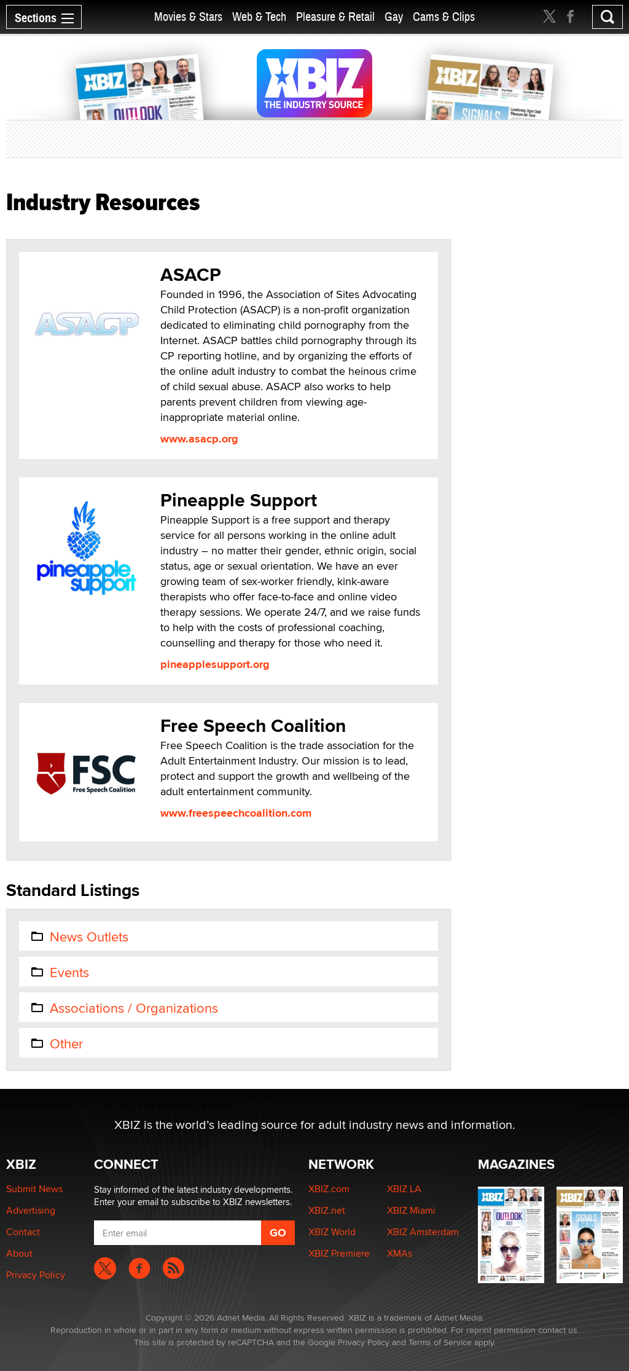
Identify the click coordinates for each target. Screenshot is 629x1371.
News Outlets (79, 936)
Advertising (30, 1210)
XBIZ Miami (411, 1210)
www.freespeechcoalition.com (235, 813)
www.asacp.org (199, 439)
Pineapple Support (238, 500)
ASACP (190, 274)
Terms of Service (440, 1342)
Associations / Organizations (124, 1008)
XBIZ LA (404, 1189)
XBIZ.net (326, 1210)
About (19, 1253)
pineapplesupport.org (215, 664)
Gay (394, 17)
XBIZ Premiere (339, 1253)
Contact (23, 1232)
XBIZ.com (329, 1189)
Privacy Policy (35, 1275)
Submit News (34, 1189)
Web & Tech (259, 17)
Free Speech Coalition (253, 725)
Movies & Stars (188, 17)
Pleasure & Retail (335, 17)
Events (59, 972)
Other (56, 1043)
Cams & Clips (444, 17)
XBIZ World (332, 1232)
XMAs (399, 1253)
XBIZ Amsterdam (423, 1232)
